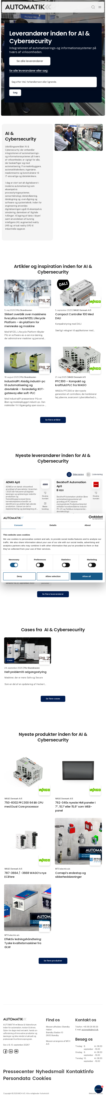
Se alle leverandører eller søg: (28, 71)
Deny (19, 576)
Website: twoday (96, 1093)
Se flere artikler (53, 419)
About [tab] (88, 525)
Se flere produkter (53, 960)
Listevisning (94, 474)
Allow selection (52, 576)
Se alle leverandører (30, 61)
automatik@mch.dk (90, 1030)
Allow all (86, 576)
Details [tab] (53, 525)
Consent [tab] (18, 525)
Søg (15, 92)
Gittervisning (75, 474)
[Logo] (28, 7)
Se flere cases (53, 698)
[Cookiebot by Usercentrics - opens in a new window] (91, 518)
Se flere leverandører (53, 594)
